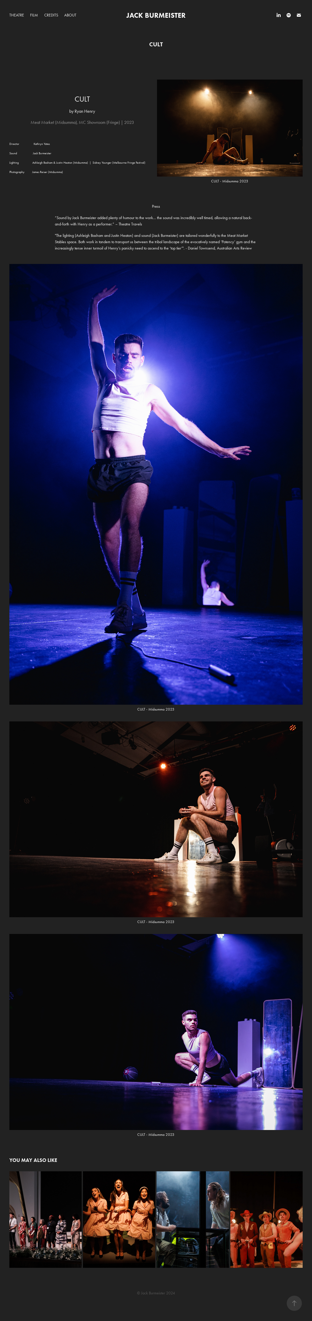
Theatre (16, 15)
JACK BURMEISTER (156, 15)
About (70, 15)
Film (34, 15)
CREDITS (51, 15)
